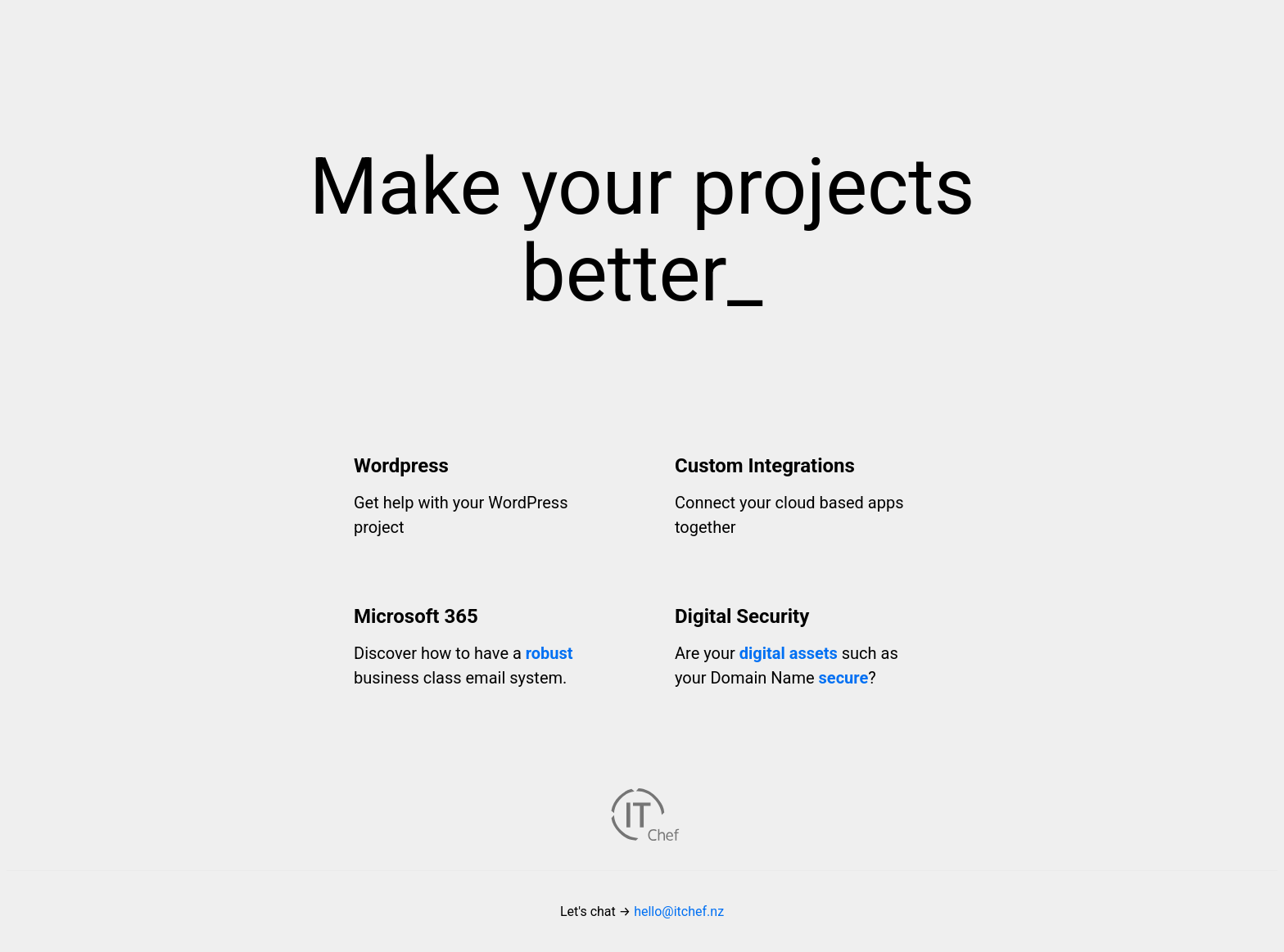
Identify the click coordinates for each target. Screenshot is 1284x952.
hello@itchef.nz (679, 911)
